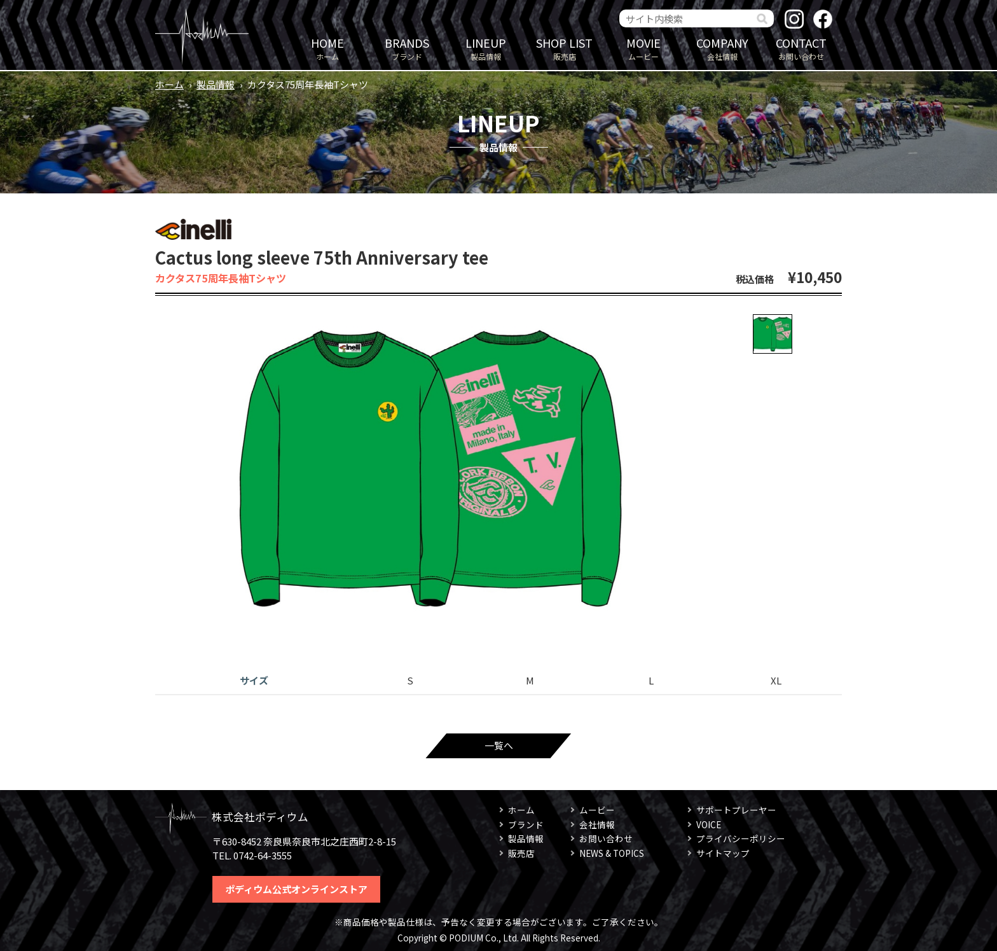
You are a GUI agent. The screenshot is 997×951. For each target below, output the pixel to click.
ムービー (643, 48)
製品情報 (485, 48)
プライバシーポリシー (740, 838)
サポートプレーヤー (736, 809)
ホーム (327, 48)
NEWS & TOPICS (611, 853)
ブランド (407, 48)
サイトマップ (723, 853)
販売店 (564, 48)
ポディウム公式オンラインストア (296, 889)
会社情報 (722, 48)
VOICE (708, 824)
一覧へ (499, 745)
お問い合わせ (801, 48)
